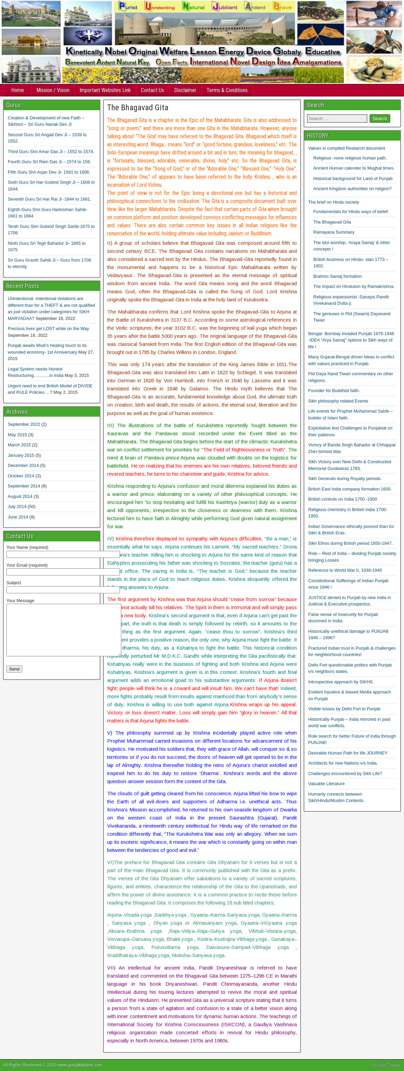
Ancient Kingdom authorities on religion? (352, 188)
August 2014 (20, 496)
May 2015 (17, 434)
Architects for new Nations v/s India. (343, 763)
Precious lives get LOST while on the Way (48, 328)
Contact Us (152, 90)
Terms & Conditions (227, 90)
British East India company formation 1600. (350, 489)
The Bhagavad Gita (137, 107)
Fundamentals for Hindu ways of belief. (351, 211)
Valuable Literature (326, 783)
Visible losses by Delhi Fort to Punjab (344, 708)
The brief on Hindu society (333, 202)
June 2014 (18, 516)
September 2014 (24, 485)
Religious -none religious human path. (350, 157)
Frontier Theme (386, 1065)
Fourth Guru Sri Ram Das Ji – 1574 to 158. (49, 161)
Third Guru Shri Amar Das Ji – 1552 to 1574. (51, 151)
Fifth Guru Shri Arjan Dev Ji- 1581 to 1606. (49, 172)
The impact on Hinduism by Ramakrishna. (354, 286)
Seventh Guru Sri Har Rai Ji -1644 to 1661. (49, 199)
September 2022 (24, 424)
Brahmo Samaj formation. (338, 276)
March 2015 (19, 444)
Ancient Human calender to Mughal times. (354, 168)
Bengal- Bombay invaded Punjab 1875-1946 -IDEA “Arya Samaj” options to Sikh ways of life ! (351, 340)
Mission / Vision (52, 90)
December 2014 (23, 465)
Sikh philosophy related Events (338, 401)
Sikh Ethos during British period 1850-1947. (350, 543)
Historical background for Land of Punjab (353, 178)
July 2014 (17, 506)
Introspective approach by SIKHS (340, 681)
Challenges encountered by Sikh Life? (345, 773)
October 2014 (21, 475)
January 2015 (21, 455)
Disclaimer (185, 90)
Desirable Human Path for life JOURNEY (348, 752)
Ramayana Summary (333, 232)
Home (17, 90)
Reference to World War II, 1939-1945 (345, 570)
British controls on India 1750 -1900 (342, 499)
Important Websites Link (105, 90)
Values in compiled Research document (346, 148)
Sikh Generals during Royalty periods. (345, 478)
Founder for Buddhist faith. (334, 390)
